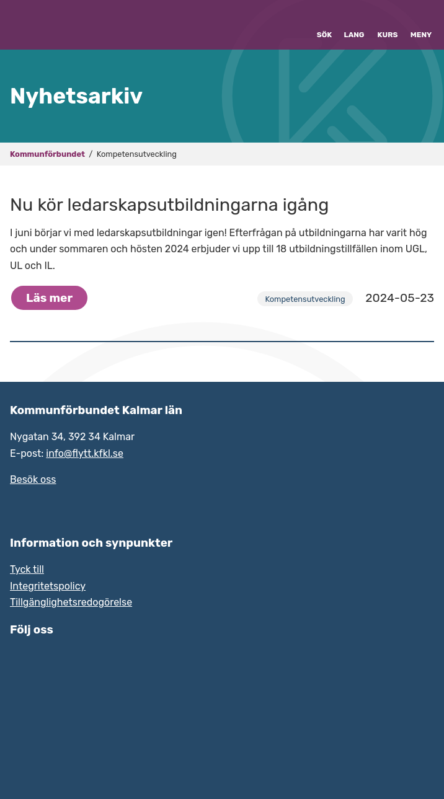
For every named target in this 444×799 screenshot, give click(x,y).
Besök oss (33, 479)
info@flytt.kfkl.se (84, 453)
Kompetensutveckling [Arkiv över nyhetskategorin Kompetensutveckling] (305, 299)
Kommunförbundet (47, 154)
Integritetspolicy (48, 586)
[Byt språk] (354, 25)
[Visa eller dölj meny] (421, 25)
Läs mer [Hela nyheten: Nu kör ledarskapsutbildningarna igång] (49, 298)
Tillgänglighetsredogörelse (71, 602)
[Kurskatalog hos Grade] (387, 25)
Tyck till (27, 569)
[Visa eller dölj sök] (324, 25)
